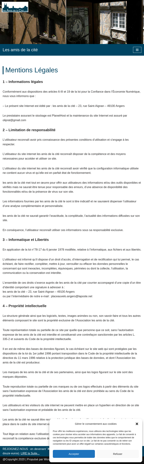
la (29, 453)
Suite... (35, 453)
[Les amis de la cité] (20, 49)
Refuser (117, 453)
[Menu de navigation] (137, 50)
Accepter (74, 453)
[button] (137, 424)
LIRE (24, 453)
